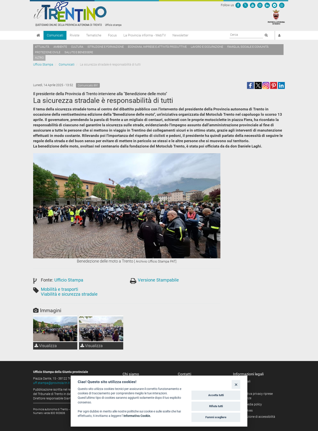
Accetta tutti (216, 395)
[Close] (236, 384)
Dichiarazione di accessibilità (255, 416)
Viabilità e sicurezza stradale (69, 294)
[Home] (38, 35)
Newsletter (180, 35)
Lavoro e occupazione (207, 46)
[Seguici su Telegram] (274, 5)
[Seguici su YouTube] (253, 5)
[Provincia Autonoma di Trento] (276, 17)
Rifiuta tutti (216, 406)
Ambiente (60, 46)
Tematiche (93, 35)
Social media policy (249, 404)
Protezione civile (47, 52)
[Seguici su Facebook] (238, 5)
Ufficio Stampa (43, 64)
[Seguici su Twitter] (245, 5)
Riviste (75, 35)
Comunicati (55, 35)
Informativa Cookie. (137, 416)
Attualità (42, 46)
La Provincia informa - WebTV (144, 35)
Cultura (77, 46)
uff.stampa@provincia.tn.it (51, 383)
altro (39, 57)
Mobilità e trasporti (59, 289)
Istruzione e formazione (105, 46)
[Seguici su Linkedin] (267, 5)
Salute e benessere (78, 52)
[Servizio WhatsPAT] (282, 5)
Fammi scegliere (215, 417)
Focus (112, 35)
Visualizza (45, 345)
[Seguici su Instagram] (260, 5)
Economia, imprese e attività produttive (157, 46)
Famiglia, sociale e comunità (248, 46)
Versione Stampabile (158, 280)
